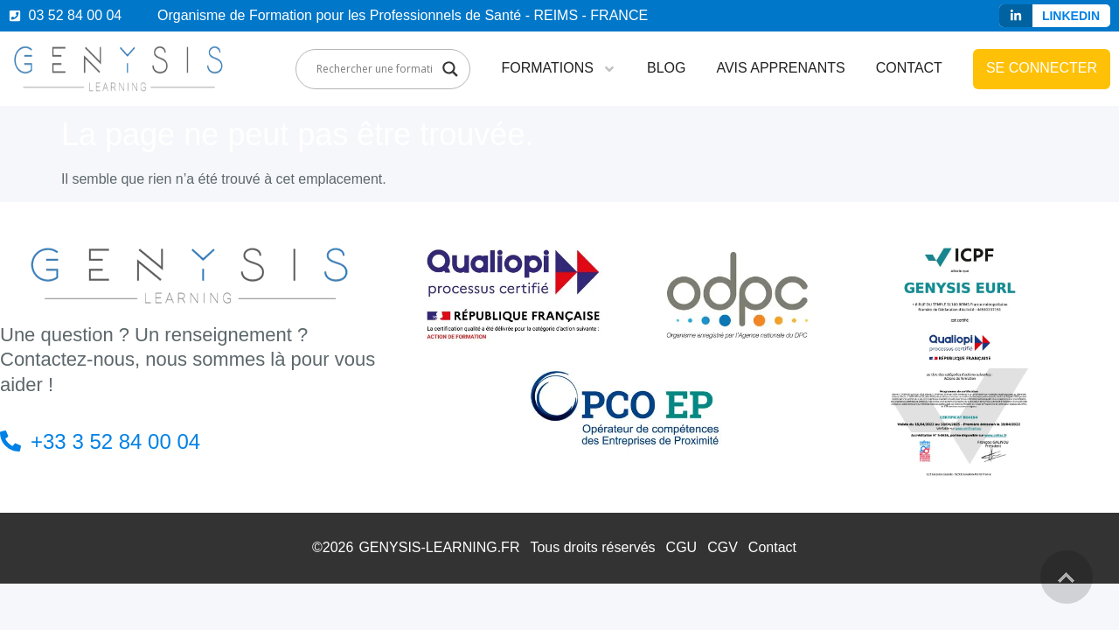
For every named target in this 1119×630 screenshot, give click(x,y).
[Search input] (375, 69)
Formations (558, 69)
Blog (666, 67)
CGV (722, 547)
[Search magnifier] (450, 69)
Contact (909, 67)
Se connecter (1041, 67)
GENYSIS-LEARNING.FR (438, 547)
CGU (682, 547)
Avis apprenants (780, 67)
